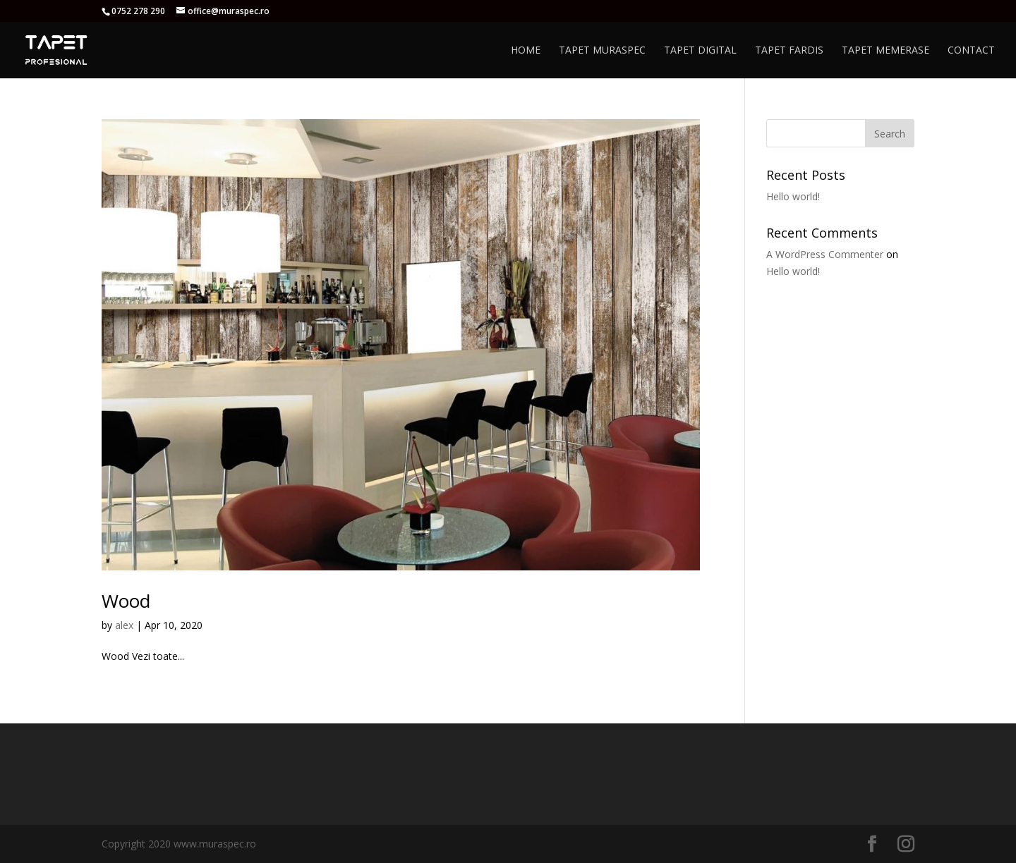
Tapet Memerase (885, 50)
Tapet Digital (700, 50)
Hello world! (793, 196)
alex (124, 625)
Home (525, 50)
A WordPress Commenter (824, 254)
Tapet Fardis (789, 50)
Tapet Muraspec (602, 50)
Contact (971, 50)
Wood (126, 600)
